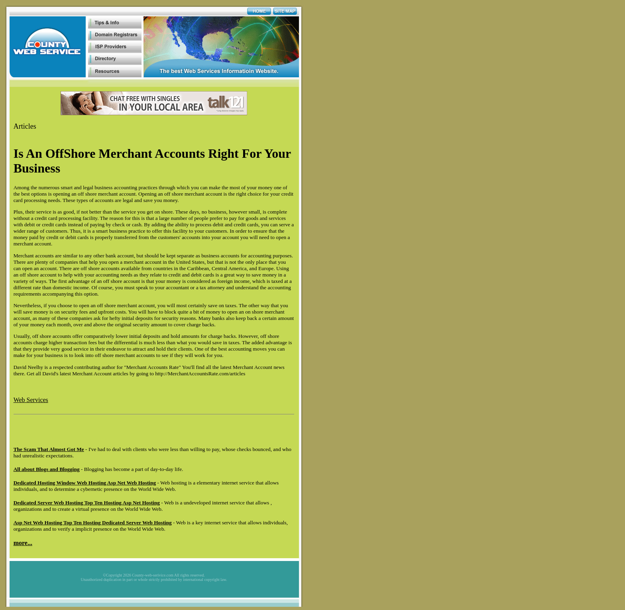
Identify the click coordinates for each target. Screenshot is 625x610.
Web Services (31, 399)
